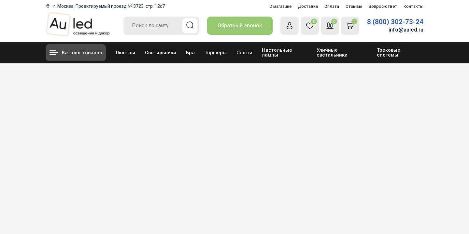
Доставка (308, 6)
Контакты (413, 6)
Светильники (160, 53)
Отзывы (354, 6)
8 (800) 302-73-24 (395, 22)
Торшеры (216, 53)
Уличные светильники (332, 52)
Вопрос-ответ (383, 6)
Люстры (125, 53)
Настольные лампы (277, 52)
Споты (244, 53)
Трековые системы (388, 52)
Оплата (331, 6)
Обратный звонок (240, 25)
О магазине (280, 6)
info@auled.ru (406, 29)
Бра (190, 53)
